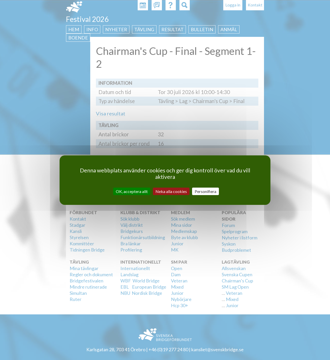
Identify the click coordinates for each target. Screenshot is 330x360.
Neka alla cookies (171, 191)
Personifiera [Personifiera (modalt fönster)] (205, 191)
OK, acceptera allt (132, 191)
